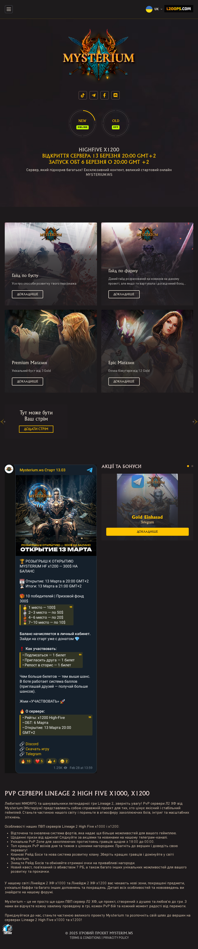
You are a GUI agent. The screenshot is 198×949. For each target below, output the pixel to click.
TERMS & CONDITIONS (85, 938)
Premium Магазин (29, 363)
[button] (188, 466)
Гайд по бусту (25, 276)
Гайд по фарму (123, 271)
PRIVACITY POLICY (116, 938)
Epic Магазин (121, 363)
